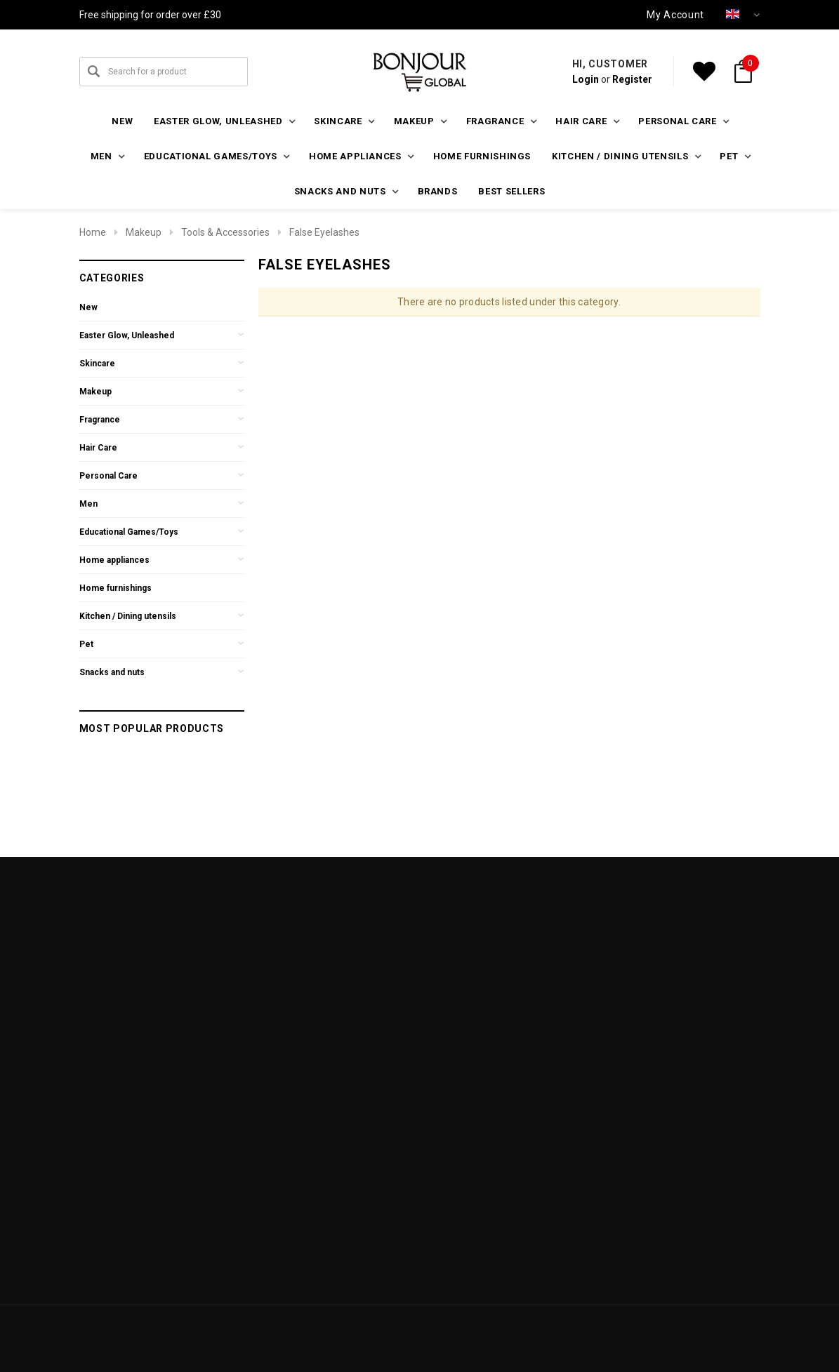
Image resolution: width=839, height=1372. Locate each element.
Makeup (143, 232)
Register (632, 79)
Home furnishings (482, 156)
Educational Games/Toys (128, 532)
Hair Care (98, 448)
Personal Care (108, 476)
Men (88, 504)
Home (92, 232)
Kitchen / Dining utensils (127, 616)
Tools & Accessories (225, 232)
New (122, 121)
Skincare (97, 363)
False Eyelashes (324, 232)
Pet (86, 644)
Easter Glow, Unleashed (126, 335)
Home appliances (114, 560)
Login (585, 79)
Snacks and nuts (112, 672)
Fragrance (99, 420)
